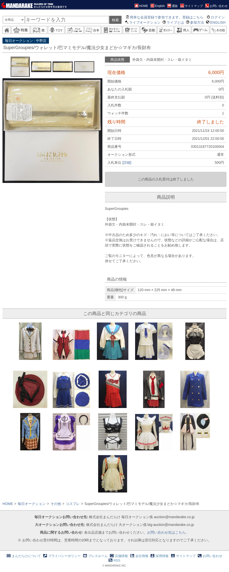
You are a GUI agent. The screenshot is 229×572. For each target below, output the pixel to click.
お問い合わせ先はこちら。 (168, 532)
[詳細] (126, 162)
